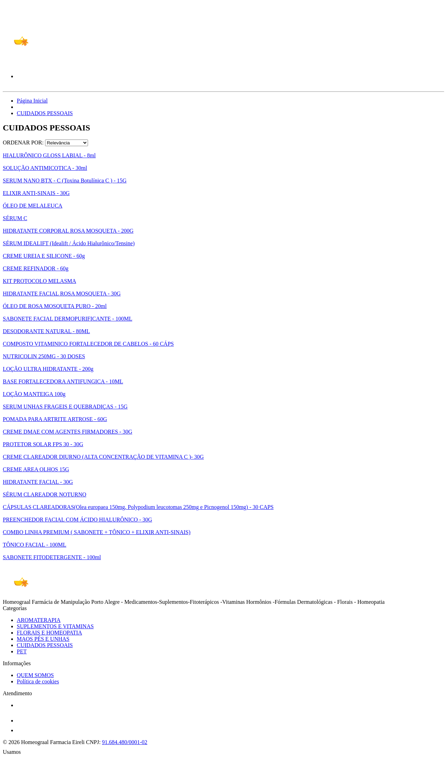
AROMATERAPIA (38, 620)
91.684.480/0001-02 (124, 742)
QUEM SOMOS (35, 675)
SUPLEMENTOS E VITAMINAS (55, 626)
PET (22, 651)
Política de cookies (38, 681)
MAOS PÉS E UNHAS (43, 639)
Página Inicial (32, 101)
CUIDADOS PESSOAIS (45, 113)
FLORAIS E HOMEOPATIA (49, 633)
